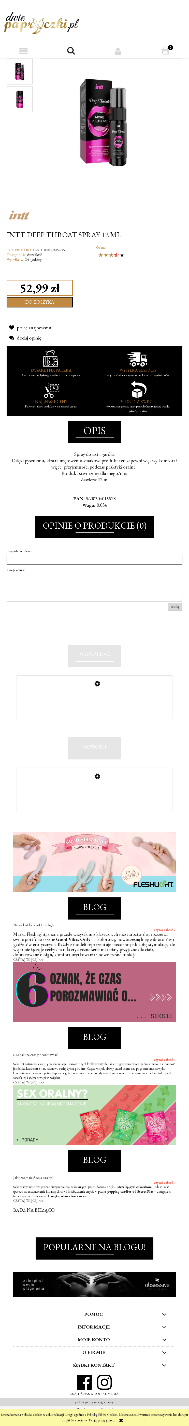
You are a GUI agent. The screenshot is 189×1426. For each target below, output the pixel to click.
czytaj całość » (165, 942)
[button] (23, 51)
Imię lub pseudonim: (20, 551)
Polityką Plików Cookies (102, 1415)
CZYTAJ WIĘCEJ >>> (28, 972)
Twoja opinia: (16, 570)
